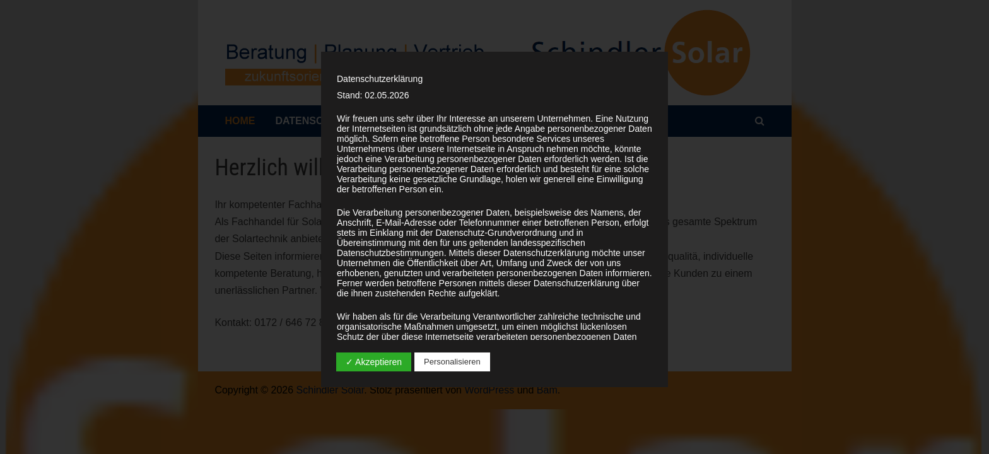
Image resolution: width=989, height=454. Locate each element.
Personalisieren (452, 361)
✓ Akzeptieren (374, 362)
